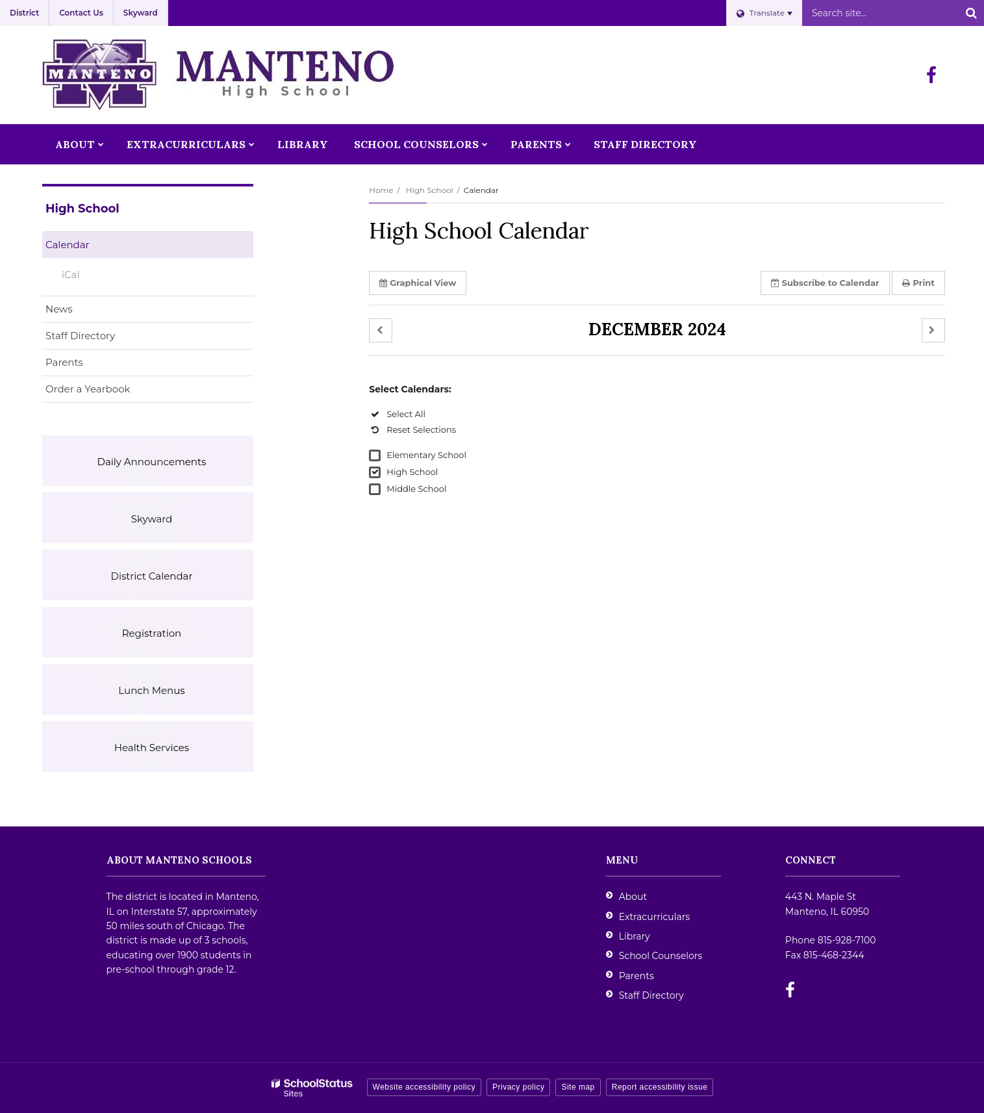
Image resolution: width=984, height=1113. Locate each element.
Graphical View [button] (417, 282)
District (24, 13)
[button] (380, 330)
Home (381, 190)
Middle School (416, 488)
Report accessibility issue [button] (660, 1087)
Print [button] (918, 282)
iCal (70, 274)
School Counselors (660, 956)
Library (634, 936)
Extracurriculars (654, 917)
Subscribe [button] (825, 282)
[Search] (971, 13)
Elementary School (426, 455)
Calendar (67, 244)
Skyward (140, 13)
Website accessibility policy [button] (424, 1087)
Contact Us (81, 13)
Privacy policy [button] (518, 1087)
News (59, 309)
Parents (64, 362)
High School (429, 190)
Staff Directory (80, 335)
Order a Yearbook (108, 391)
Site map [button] (577, 1087)
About (633, 896)
